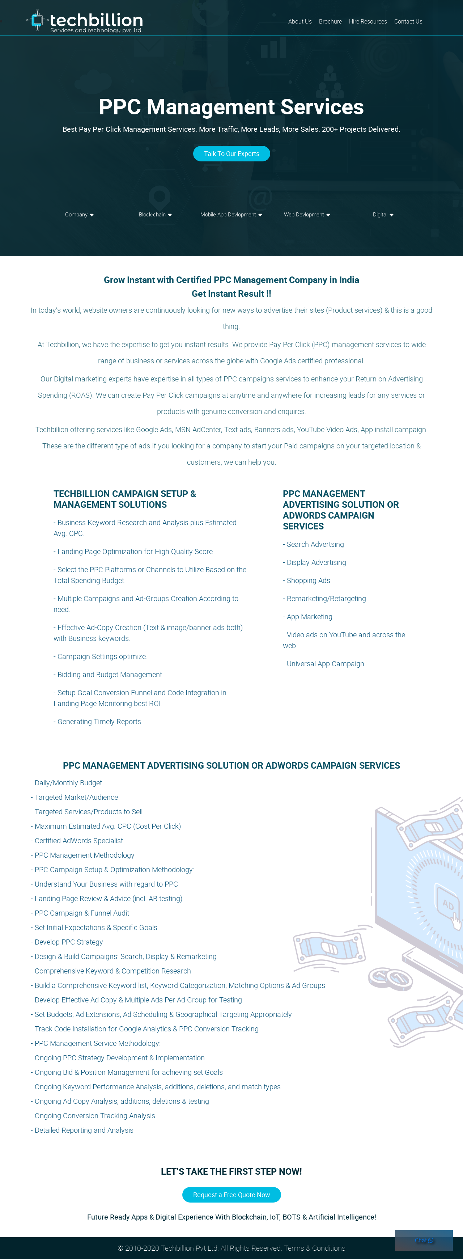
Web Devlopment (307, 214)
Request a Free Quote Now (231, 1194)
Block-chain (156, 214)
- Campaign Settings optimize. (101, 656)
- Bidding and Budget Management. (109, 674)
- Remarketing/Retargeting (324, 598)
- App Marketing (307, 616)
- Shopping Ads (306, 580)
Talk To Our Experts (231, 153)
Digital (383, 214)
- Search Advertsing (313, 544)
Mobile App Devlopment (231, 214)
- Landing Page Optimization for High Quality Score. (134, 551)
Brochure (330, 21)
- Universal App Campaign (323, 663)
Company (79, 214)
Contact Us (408, 21)
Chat (424, 1240)
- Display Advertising (314, 562)
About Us (301, 21)
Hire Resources (368, 21)
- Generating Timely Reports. (98, 721)
